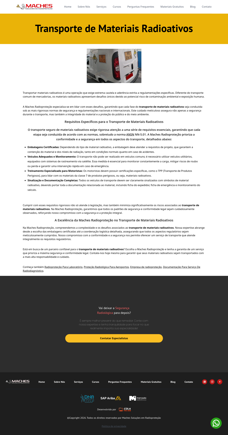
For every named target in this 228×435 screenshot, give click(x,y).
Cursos (117, 6)
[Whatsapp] (216, 423)
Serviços (101, 6)
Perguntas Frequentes (140, 6)
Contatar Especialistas (114, 338)
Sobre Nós (84, 6)
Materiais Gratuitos (172, 6)
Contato (207, 6)
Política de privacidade (114, 426)
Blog (192, 6)
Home (67, 6)
